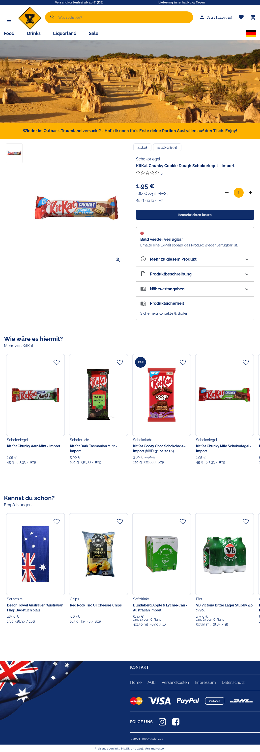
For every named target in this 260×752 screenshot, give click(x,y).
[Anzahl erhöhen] (251, 193)
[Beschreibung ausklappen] (195, 274)
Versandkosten (175, 682)
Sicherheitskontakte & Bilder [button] (164, 313)
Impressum (205, 682)
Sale (93, 33)
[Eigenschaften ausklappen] (195, 259)
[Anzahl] (239, 193)
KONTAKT (139, 667)
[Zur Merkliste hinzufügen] (56, 362)
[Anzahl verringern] (227, 193)
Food (9, 33)
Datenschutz (233, 682)
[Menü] (9, 22)
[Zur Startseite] (29, 28)
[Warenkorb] (253, 17)
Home (136, 682)
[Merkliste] (241, 17)
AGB (151, 682)
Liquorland (65, 33)
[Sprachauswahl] (251, 34)
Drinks (34, 33)
